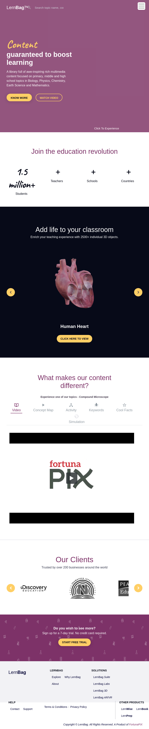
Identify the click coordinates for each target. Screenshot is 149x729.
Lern (17, 672)
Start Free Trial (74, 642)
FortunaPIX (135, 724)
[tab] (16, 408)
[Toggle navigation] (141, 5)
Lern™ (18, 7)
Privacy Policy (78, 706)
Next (138, 588)
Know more (19, 97)
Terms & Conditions (55, 706)
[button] (11, 292)
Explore (56, 677)
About (55, 683)
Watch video (49, 97)
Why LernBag (73, 677)
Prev (10, 588)
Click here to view (74, 338)
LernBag (101, 677)
